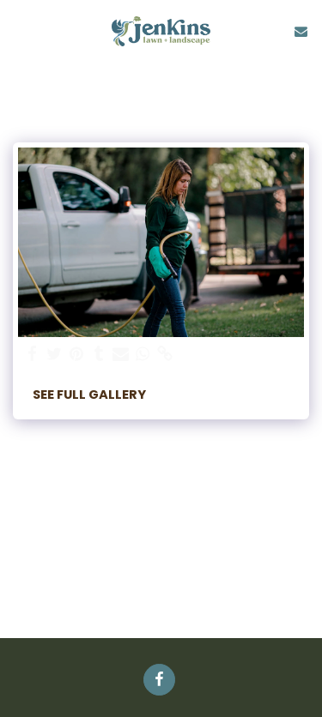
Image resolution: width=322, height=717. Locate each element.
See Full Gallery (89, 394)
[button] (18, 31)
